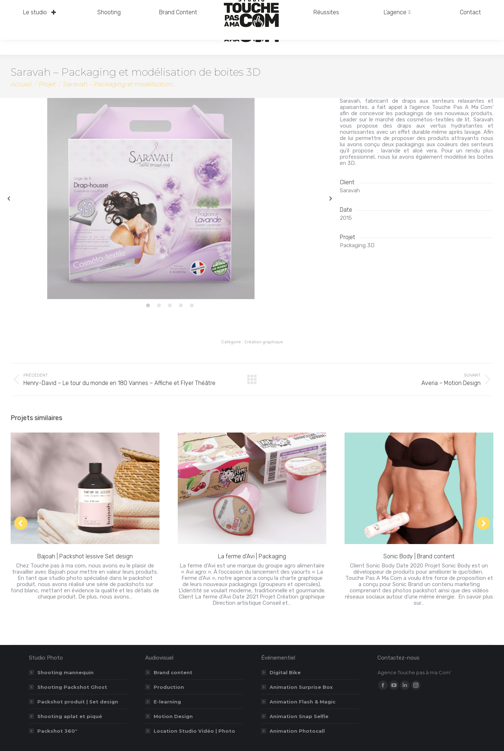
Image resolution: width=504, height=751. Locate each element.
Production (169, 687)
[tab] (147, 306)
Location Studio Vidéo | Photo (194, 731)
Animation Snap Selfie (299, 716)
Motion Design (173, 716)
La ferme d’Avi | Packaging (252, 556)
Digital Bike (285, 672)
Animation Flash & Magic (302, 702)
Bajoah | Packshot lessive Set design (85, 556)
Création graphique (263, 342)
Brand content (173, 672)
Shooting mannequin (65, 672)
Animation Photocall (297, 731)
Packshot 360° (57, 731)
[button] (8, 198)
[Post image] (85, 488)
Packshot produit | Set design (77, 702)
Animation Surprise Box (301, 687)
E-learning (167, 702)
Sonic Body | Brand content (419, 556)
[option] (169, 198)
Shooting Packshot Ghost (72, 687)
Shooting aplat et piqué (69, 716)
